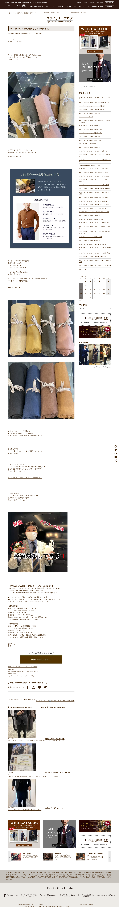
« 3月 (80, 300)
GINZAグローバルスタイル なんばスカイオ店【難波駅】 (52, 885)
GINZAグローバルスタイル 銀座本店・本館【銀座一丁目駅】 (53, 848)
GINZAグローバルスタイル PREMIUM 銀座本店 (91, 106)
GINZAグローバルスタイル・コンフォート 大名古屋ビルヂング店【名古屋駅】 (57, 873)
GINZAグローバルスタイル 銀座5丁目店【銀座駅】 (50, 850)
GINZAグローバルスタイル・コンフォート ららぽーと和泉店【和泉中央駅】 (56, 888)
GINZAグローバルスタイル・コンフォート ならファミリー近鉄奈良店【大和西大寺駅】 (59, 890)
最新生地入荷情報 (22, 849)
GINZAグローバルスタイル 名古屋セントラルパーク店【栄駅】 (53, 875)
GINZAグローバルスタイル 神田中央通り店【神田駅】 (51, 851)
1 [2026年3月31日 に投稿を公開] (85, 281)
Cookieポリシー (83, 846)
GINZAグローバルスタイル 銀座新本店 (89, 125)
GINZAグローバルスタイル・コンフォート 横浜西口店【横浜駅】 (54, 863)
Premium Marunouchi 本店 (86, 117)
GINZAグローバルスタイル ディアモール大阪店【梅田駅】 (52, 881)
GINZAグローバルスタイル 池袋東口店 (89, 147)
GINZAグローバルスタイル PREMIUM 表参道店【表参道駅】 (53, 840)
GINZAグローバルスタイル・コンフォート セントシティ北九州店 (95, 261)
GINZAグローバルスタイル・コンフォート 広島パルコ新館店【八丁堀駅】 (56, 895)
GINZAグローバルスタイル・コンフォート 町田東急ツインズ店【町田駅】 (56, 860)
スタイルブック (21, 853)
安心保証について (22, 844)
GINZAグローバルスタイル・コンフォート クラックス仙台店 (95, 98)
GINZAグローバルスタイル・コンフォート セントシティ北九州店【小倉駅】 (56, 900)
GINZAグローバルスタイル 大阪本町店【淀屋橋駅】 (50, 883)
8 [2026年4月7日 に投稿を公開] (85, 285)
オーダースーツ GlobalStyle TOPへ (26, 833)
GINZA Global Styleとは (36, 6)
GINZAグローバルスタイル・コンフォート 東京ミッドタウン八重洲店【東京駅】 (57, 845)
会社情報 (79, 2)
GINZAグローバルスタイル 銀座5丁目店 (89, 136)
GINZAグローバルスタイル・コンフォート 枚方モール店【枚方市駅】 (55, 886)
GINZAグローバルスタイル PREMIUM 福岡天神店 (92, 256)
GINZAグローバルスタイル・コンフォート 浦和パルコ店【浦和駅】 (54, 866)
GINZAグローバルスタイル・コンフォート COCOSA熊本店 (95, 265)
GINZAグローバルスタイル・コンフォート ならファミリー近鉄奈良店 (95, 232)
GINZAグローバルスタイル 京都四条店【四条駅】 (50, 891)
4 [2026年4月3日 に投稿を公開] (99, 281)
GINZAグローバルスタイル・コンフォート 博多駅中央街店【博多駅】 (55, 898)
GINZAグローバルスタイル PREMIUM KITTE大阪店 (93, 201)
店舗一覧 (41, 833)
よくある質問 (83, 836)
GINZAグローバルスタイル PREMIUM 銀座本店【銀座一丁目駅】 (54, 838)
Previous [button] (9, 785)
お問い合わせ (100, 2)
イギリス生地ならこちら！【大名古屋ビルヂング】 (23, 699)
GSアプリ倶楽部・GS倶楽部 (95, 6)
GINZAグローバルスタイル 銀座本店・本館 (90, 129)
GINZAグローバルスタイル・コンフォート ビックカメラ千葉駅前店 (95, 180)
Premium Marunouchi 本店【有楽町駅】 (48, 843)
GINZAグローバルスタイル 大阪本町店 (89, 215)
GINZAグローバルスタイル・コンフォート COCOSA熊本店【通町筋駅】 (55, 901)
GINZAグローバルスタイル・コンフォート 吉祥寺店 (93, 151)
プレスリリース (83, 843)
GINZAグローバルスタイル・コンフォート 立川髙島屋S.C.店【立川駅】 (55, 858)
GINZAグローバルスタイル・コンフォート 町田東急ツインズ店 (95, 160)
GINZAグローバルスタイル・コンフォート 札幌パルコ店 (94, 102)
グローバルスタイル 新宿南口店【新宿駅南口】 (49, 853)
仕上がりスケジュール (23, 843)
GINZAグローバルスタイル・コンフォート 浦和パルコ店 (94, 176)
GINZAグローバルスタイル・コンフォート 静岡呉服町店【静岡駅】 (54, 870)
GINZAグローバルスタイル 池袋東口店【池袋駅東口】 (51, 855)
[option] (27, 785)
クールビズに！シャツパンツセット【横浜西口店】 (25, 478)
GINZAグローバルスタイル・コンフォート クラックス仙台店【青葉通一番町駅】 (57, 836)
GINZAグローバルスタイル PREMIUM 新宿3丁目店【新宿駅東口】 (54, 841)
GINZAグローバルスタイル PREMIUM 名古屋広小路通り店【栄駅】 (54, 871)
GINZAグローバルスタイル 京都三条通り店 (90, 237)
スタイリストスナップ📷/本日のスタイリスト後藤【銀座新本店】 (55, 701)
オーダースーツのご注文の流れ (25, 841)
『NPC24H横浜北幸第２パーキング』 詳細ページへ (25, 619)
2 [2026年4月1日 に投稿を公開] (90, 281)
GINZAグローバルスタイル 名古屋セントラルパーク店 (93, 197)
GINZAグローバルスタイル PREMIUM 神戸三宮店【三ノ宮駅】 (53, 893)
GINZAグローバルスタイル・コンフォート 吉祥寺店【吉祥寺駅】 (54, 856)
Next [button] (109, 785)
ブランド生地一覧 (22, 851)
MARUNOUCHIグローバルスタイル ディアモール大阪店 (94, 212)
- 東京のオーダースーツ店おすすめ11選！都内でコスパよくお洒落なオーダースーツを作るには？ (90, 871)
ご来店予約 (109, 6)
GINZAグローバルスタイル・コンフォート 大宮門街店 (93, 172)
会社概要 (82, 839)
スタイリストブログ (22, 836)
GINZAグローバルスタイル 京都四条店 (89, 240)
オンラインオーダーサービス (24, 846)
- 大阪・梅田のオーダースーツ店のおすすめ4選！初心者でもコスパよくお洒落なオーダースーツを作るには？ (90, 876)
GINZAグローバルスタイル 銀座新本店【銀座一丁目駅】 (52, 846)
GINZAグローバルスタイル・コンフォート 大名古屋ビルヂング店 (95, 193)
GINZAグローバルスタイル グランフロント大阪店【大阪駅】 (53, 880)
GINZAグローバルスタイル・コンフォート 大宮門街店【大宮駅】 (54, 865)
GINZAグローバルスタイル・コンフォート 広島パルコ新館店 (95, 248)
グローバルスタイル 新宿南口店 (87, 144)
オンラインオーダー (79, 6)
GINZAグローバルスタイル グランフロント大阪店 (92, 208)
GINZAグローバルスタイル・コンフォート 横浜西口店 (93, 169)
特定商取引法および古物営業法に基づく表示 (90, 848)
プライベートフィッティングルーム (26, 835)
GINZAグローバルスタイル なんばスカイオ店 (91, 219)
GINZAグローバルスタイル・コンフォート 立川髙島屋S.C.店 (95, 155)
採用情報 (92, 2)
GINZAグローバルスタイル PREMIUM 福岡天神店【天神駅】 (53, 896)
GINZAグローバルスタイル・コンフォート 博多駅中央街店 (95, 253)
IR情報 (85, 2)
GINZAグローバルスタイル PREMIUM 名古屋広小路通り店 (95, 188)
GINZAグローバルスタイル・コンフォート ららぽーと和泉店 (95, 227)
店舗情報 (60, 6)
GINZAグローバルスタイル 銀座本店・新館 (90, 133)
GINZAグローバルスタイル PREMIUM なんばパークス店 (94, 204)
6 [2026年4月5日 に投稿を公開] (108, 281)
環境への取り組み (84, 849)
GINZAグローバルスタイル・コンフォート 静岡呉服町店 (94, 185)
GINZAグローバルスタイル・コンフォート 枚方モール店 (94, 222)
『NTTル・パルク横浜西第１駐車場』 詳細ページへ (25, 637)
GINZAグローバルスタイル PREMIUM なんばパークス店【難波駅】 (54, 878)
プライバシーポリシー (85, 844)
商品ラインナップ (50, 6)
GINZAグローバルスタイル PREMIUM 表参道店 (91, 109)
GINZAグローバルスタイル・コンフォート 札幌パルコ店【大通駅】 (54, 835)
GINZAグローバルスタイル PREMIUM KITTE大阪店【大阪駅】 (53, 876)
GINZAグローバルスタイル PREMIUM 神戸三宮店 (92, 244)
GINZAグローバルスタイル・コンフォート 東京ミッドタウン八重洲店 (95, 121)
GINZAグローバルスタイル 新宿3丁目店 (89, 113)
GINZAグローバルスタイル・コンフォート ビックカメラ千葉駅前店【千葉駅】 (57, 868)
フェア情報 (68, 6)
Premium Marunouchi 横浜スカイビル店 (89, 165)
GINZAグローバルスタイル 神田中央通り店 (90, 140)
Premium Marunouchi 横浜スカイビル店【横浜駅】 (50, 861)
